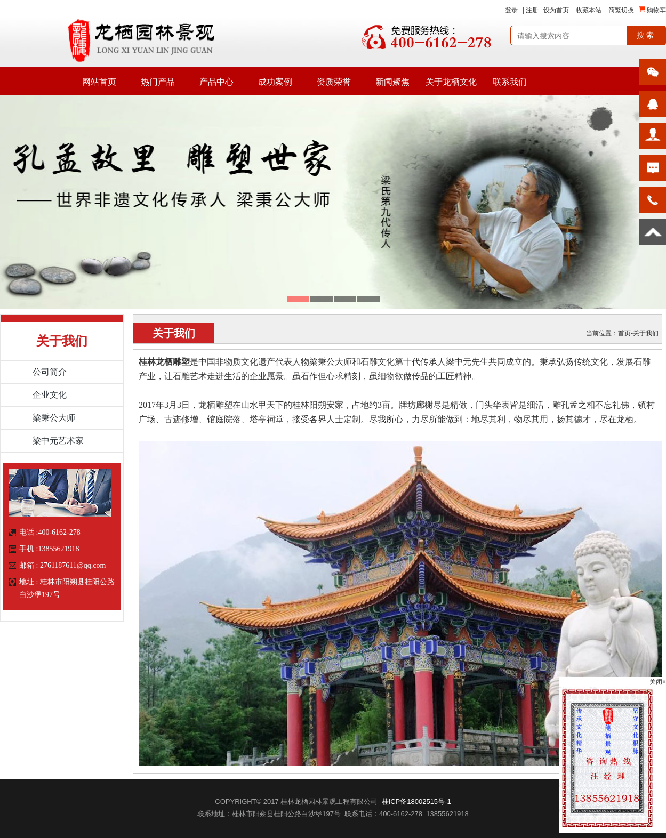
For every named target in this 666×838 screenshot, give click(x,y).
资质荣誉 (334, 81)
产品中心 (216, 81)
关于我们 (646, 333)
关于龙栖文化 (451, 81)
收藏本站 (588, 10)
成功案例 (275, 81)
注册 (532, 10)
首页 (624, 333)
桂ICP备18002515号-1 (416, 801)
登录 (511, 10)
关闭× (657, 682)
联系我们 (510, 81)
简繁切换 (621, 10)
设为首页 (556, 10)
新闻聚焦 (392, 81)
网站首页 (99, 81)
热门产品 (158, 81)
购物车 (652, 10)
